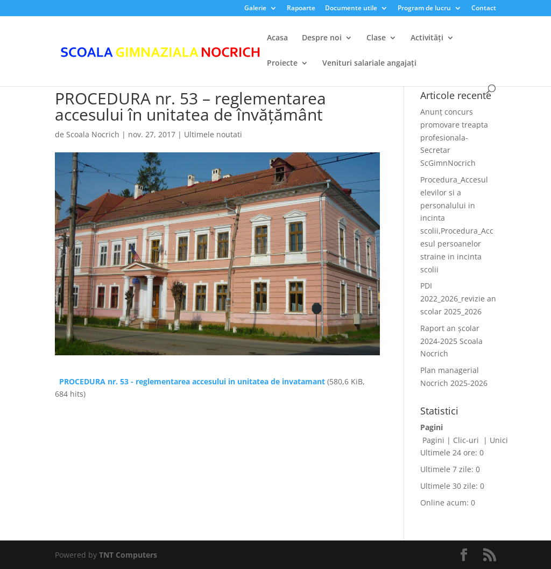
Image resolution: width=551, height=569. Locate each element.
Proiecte (282, 63)
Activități (427, 38)
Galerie (255, 8)
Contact (483, 8)
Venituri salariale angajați (369, 63)
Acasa (277, 38)
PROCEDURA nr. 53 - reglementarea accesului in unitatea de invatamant (192, 381)
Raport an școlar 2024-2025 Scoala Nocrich (451, 341)
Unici (499, 440)
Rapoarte (301, 8)
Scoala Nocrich (92, 134)
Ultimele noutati (213, 134)
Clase (376, 38)
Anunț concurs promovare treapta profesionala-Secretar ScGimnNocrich (454, 137)
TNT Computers (128, 555)
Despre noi (322, 38)
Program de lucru (424, 8)
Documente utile (351, 8)
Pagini (433, 440)
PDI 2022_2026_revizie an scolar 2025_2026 (458, 298)
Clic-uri (467, 440)
